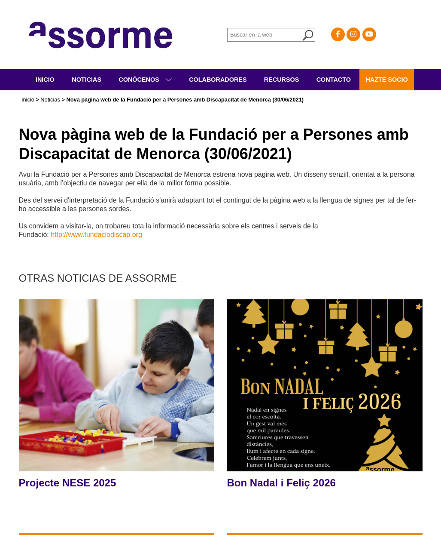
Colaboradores (217, 79)
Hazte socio (386, 79)
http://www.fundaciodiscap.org (96, 234)
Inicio (45, 79)
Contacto (333, 79)
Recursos (281, 79)
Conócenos (140, 79)
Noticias (86, 79)
